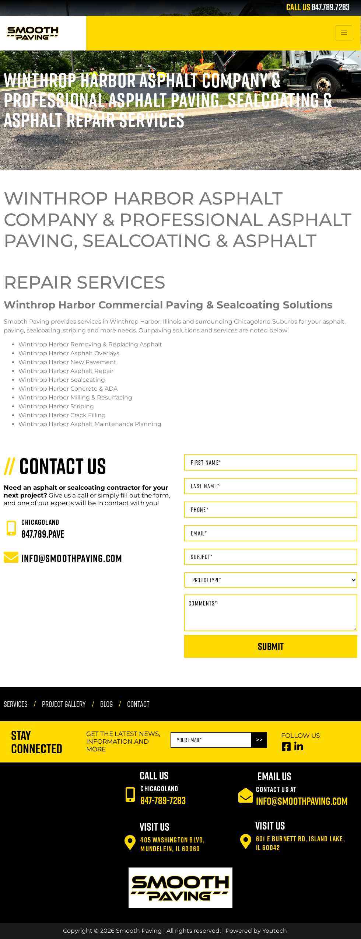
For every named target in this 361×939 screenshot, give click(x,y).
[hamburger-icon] (344, 33)
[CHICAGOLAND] (11, 528)
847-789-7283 (163, 800)
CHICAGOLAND (40, 521)
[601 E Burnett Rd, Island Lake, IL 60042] (245, 841)
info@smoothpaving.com (302, 801)
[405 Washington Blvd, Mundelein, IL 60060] (130, 842)
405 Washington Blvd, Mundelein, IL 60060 (172, 844)
